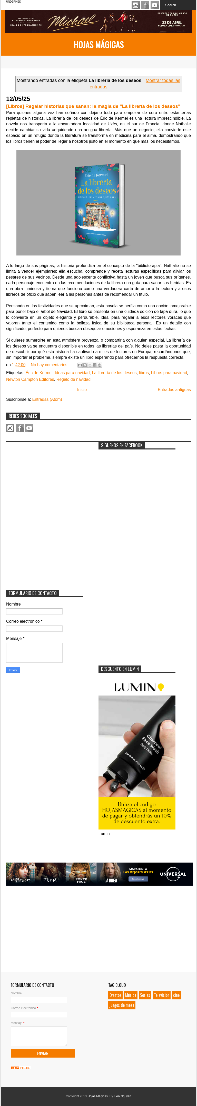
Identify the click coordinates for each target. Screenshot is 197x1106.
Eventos (115, 995)
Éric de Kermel (39, 373)
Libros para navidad (169, 373)
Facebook (145, 5)
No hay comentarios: (50, 365)
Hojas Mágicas (99, 44)
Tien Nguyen (122, 1096)
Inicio (82, 389)
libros (144, 373)
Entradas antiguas (174, 389)
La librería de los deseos (114, 373)
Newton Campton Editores (30, 379)
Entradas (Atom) (47, 399)
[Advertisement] (44, 476)
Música (130, 995)
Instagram (136, 5)
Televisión (161, 995)
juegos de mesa (122, 1005)
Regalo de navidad (73, 379)
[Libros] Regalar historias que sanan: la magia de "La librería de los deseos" (93, 106)
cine (176, 995)
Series (145, 995)
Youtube (155, 5)
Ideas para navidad (72, 373)
